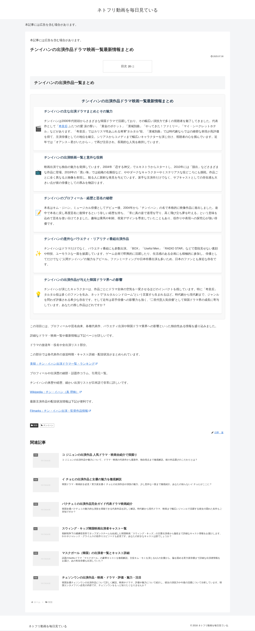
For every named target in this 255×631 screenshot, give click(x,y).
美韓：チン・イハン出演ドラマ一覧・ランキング (63, 364)
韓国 (34, 425)
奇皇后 (63, 126)
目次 (124, 66)
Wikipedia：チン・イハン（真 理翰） (56, 392)
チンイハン (47, 425)
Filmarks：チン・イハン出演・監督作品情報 (60, 410)
